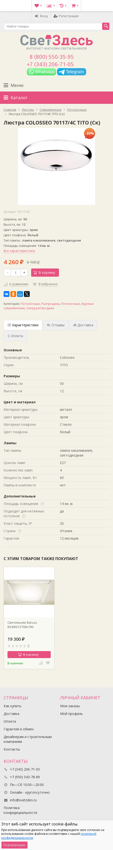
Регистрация (66, 16)
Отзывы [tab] (55, 325)
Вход (41, 16)
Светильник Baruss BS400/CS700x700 (22, 624)
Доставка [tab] (83, 325)
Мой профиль (71, 713)
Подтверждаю (14, 845)
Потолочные (30, 304)
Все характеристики (19, 250)
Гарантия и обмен (19, 729)
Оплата (10, 721)
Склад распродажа (40, 308)
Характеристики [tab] (22, 325)
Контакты (12, 749)
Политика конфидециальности (20, 810)
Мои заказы (70, 706)
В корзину (44, 272)
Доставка (11, 713)
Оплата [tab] (15, 335)
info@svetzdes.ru (23, 800)
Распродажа (50, 304)
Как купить (12, 706)
